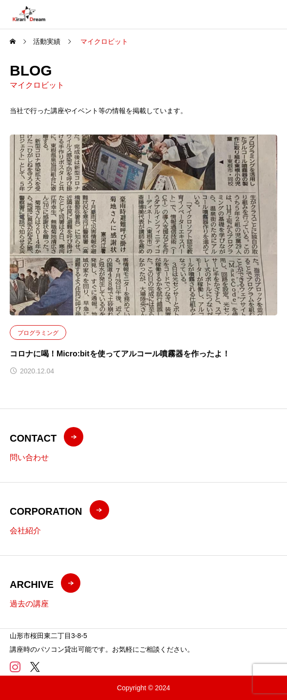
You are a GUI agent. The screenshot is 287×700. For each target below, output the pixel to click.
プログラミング (38, 333)
